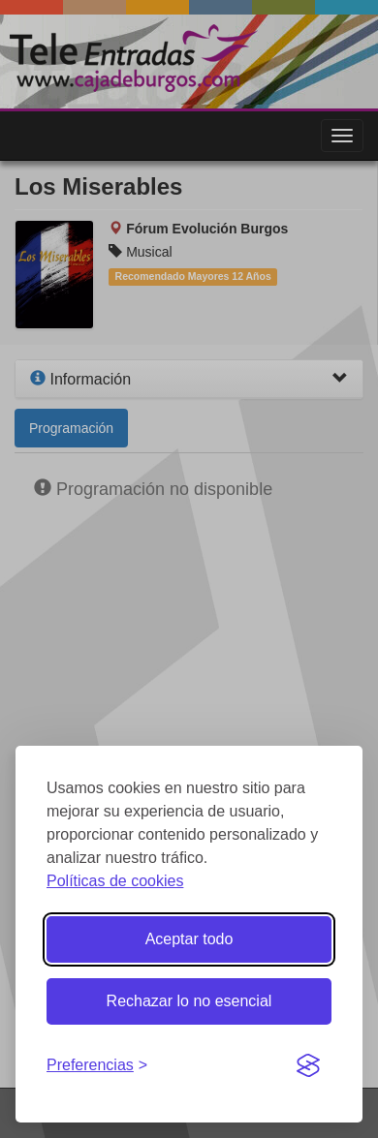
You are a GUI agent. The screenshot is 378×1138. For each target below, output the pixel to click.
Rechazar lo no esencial (189, 1001)
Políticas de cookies (115, 881)
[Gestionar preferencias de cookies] (97, 1066)
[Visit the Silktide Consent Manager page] (308, 1066)
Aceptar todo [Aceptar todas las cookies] (189, 939)
